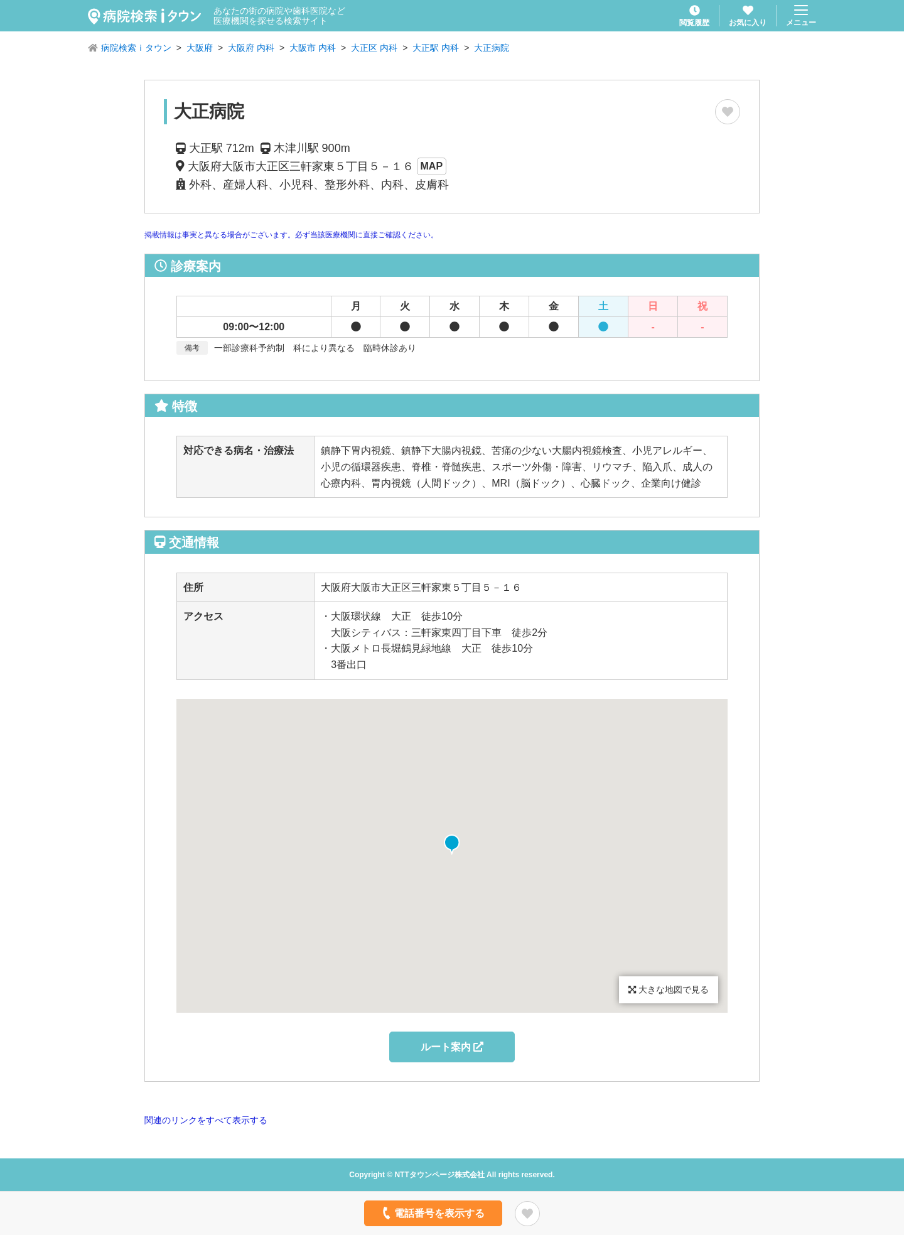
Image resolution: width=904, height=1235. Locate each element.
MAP (432, 166)
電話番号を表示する (432, 1213)
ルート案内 (452, 1047)
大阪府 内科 (251, 48)
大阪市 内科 (312, 48)
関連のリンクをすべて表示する (205, 1120)
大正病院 (491, 48)
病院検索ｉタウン (136, 48)
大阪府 (199, 48)
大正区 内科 (374, 48)
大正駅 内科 (435, 48)
